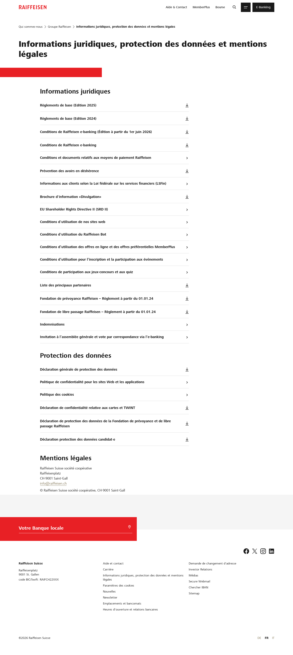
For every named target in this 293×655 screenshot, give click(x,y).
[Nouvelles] (109, 591)
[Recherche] (234, 7)
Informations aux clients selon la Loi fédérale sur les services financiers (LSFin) (114, 183)
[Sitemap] (194, 593)
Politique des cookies (114, 395)
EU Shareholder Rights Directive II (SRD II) (114, 209)
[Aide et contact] (113, 563)
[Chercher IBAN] (198, 587)
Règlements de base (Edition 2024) (114, 118)
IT (273, 638)
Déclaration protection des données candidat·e (114, 439)
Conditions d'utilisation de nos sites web (114, 222)
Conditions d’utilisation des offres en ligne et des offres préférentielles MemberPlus (114, 247)
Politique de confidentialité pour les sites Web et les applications (114, 382)
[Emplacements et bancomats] (122, 603)
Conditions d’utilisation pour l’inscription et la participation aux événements (114, 259)
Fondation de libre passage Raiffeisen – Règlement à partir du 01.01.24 (114, 312)
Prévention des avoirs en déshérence (114, 171)
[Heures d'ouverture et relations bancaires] (130, 609)
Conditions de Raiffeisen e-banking (114, 145)
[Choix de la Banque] (73, 529)
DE (259, 638)
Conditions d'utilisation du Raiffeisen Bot (114, 234)
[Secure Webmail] (199, 581)
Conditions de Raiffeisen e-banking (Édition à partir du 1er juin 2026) (114, 132)
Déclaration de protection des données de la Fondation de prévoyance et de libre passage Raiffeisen (114, 423)
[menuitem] (176, 7)
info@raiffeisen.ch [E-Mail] (53, 483)
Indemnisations (114, 324)
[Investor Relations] (200, 569)
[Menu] (246, 7)
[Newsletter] (110, 597)
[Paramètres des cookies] (118, 585)
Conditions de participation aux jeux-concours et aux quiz (114, 272)
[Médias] (193, 575)
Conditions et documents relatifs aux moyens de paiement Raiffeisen (114, 158)
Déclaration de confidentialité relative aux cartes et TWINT (114, 408)
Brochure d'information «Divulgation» (114, 197)
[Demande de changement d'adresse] (212, 563)
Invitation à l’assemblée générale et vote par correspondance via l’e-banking (114, 337)
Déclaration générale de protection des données (114, 369)
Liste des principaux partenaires (114, 285)
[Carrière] (108, 569)
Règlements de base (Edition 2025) (114, 105)
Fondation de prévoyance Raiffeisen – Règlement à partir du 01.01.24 (114, 298)
